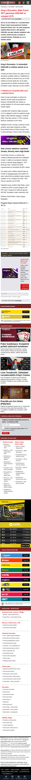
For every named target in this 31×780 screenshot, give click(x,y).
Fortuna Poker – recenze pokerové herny (12, 617)
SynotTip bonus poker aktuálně (10, 625)
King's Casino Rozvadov (8, 694)
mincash (18, 116)
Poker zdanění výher (7, 722)
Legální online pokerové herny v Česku (11, 668)
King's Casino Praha (7, 697)
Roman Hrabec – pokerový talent (10, 707)
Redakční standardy (15, 769)
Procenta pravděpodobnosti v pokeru (11, 640)
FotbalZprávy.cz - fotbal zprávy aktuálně (7, 457)
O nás (2, 769)
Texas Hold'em (17, 162)
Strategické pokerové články (9, 660)
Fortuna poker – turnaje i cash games (11, 681)
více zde (18, 296)
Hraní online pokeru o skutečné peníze (11, 676)
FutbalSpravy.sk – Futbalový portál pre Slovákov (20, 473)
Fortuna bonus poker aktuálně (9, 627)
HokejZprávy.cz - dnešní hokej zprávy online (8, 463)
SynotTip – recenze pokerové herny (11, 614)
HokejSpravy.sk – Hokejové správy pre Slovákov (8, 491)
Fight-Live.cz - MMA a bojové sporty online (8, 452)
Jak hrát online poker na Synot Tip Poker (12, 678)
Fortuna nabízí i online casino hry (10, 727)
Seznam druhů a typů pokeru (9, 655)
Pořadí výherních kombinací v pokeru (11, 638)
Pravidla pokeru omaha (8, 653)
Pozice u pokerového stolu (9, 650)
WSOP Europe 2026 (7, 704)
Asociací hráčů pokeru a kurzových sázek (20, 746)
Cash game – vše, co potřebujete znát (11, 645)
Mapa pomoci (16, 764)
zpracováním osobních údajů (17, 428)
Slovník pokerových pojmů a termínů (11, 648)
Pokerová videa (6, 658)
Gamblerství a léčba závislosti (9, 720)
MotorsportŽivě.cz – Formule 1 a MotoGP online (8, 473)
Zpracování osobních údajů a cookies (9, 771)
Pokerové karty (6, 691)
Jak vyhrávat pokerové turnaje (9, 643)
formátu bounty (13, 174)
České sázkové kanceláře (8, 730)
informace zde (4, 757)
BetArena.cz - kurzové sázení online (7, 446)
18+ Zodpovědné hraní (24, 771)
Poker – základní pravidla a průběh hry (11, 635)
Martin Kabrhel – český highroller (10, 712)
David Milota (18, 19)
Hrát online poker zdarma (8, 671)
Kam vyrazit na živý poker (8, 689)
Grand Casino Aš (7, 699)
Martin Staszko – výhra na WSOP (10, 709)
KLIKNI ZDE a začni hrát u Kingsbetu (24, 286)
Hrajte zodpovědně (4, 293)
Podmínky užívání (25, 769)
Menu (28, 3)
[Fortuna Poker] (12, 520)
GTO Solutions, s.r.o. (7, 773)
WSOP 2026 (6, 702)
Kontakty (7, 769)
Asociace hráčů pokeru (8, 725)
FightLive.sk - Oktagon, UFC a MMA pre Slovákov (8, 485)
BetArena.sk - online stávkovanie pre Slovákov (8, 479)
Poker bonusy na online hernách (10, 673)
